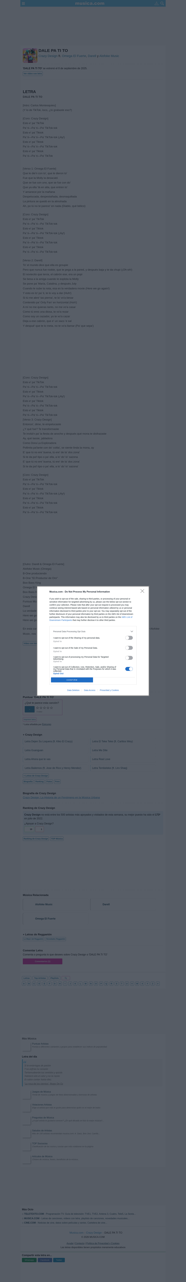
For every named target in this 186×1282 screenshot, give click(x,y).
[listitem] (93, 631)
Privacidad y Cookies (109, 690)
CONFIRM (72, 680)
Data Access (89, 690)
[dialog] (93, 641)
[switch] (129, 638)
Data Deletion (73, 690)
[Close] (143, 592)
